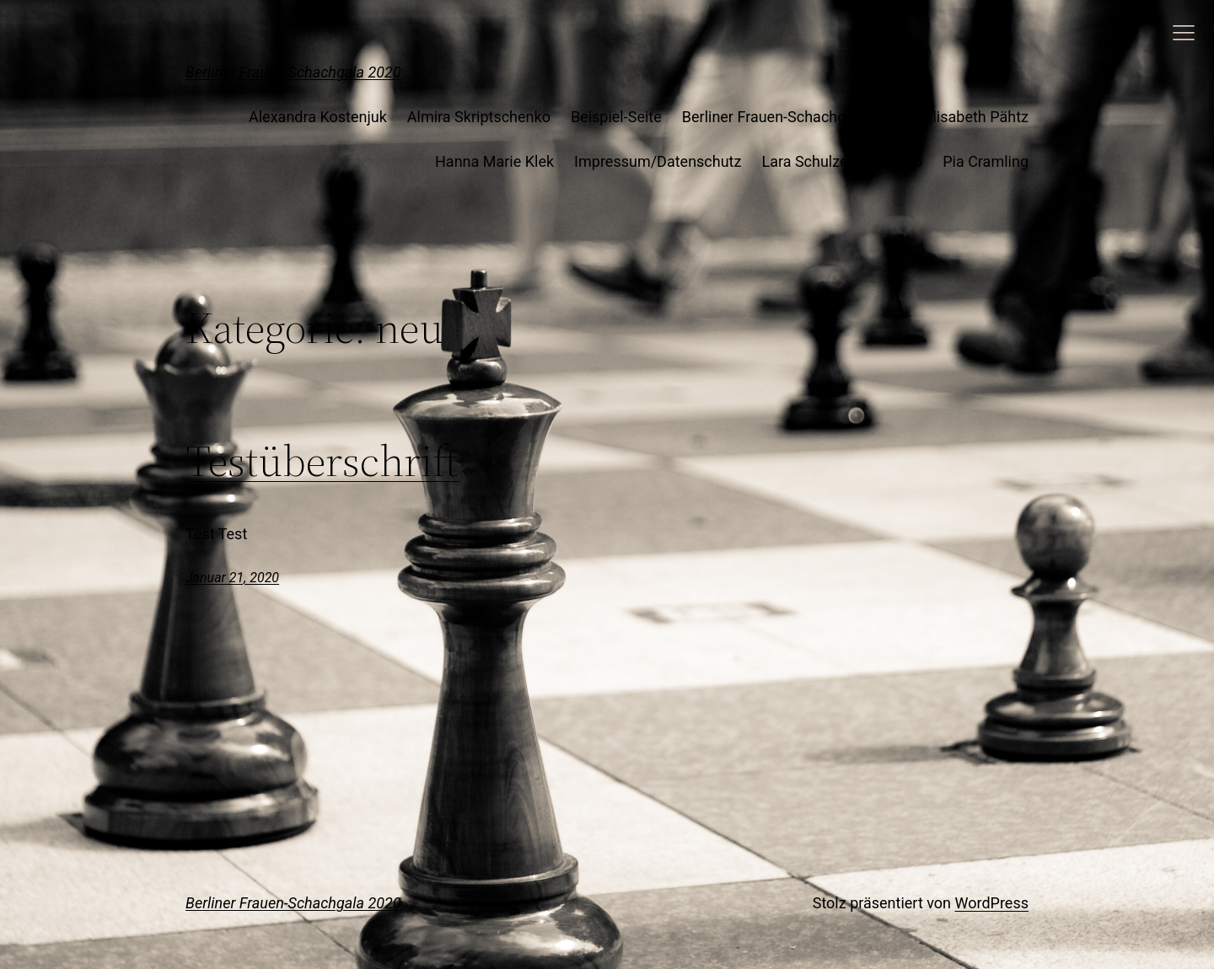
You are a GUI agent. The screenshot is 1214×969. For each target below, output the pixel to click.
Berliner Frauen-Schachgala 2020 (293, 72)
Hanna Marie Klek (494, 161)
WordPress (992, 903)
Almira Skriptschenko (479, 117)
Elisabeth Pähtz (976, 117)
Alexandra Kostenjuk (318, 117)
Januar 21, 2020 (232, 578)
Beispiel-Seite (616, 117)
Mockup (895, 161)
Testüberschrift (322, 461)
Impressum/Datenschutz (657, 161)
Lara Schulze (804, 161)
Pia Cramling (986, 161)
